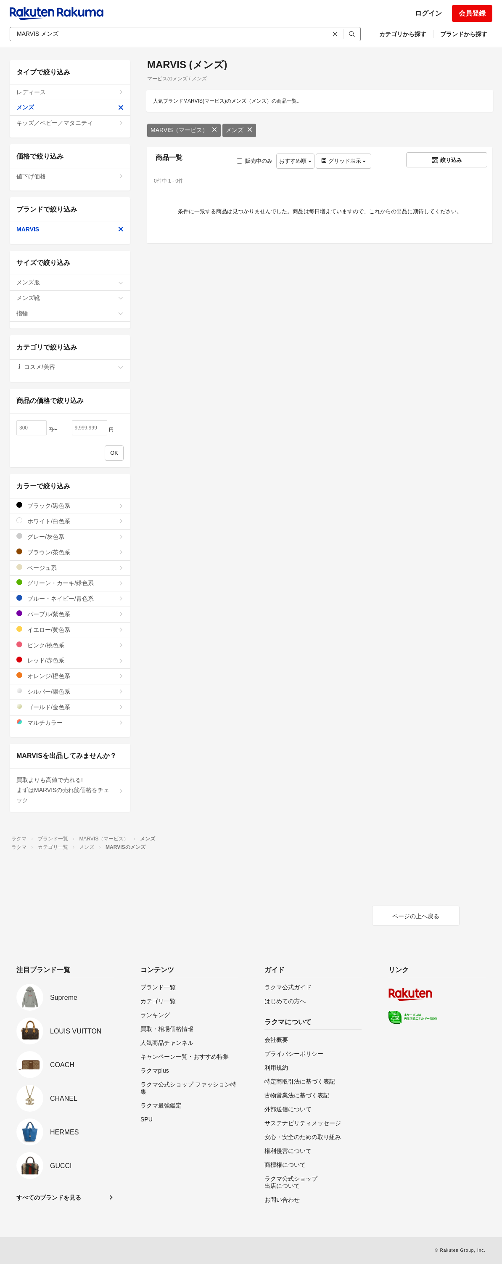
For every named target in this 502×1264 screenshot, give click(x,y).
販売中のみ (254, 161)
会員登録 (472, 13)
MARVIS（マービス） (184, 130)
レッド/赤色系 (70, 660)
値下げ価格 (70, 176)
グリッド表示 (343, 161)
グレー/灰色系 (70, 536)
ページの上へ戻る (415, 916)
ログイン (428, 13)
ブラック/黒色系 (70, 505)
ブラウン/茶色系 (70, 552)
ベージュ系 (70, 567)
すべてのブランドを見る (48, 1197)
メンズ (239, 130)
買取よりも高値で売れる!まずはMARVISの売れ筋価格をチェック (70, 789)
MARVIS (70, 229)
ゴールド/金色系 (70, 706)
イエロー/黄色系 (70, 629)
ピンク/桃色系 (70, 645)
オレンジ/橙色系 (70, 675)
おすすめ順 (295, 161)
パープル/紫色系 (70, 613)
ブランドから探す (463, 34)
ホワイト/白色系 (70, 521)
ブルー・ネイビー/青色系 (70, 598)
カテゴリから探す (402, 34)
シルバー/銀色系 (70, 691)
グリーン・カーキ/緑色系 (70, 582)
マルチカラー (70, 722)
